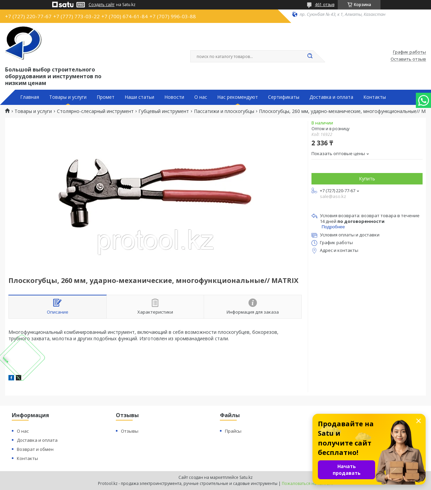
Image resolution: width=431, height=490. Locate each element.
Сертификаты (283, 97)
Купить (367, 178)
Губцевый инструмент (163, 111)
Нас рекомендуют (237, 97)
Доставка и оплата (331, 97)
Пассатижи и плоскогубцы (224, 111)
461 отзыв (324, 4)
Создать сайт (101, 4)
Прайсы (233, 431)
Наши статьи (139, 97)
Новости (174, 97)
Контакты (374, 97)
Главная (29, 97)
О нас (200, 97)
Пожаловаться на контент (307, 483)
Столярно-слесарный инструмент (95, 111)
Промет (105, 97)
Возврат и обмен (35, 449)
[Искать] (310, 56)
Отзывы (129, 431)
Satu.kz (246, 477)
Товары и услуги (68, 97)
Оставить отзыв (408, 59)
